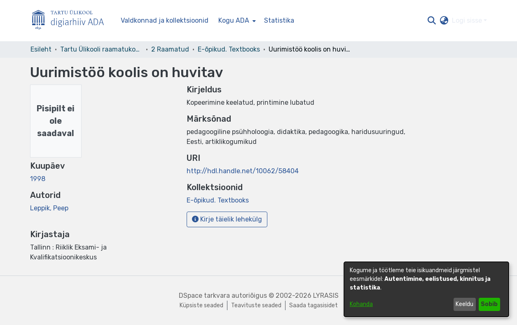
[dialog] (426, 289)
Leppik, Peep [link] (49, 208)
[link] (218, 200)
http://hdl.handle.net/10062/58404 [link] (243, 171)
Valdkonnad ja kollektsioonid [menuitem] (164, 20)
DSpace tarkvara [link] (204, 295)
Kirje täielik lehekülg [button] (227, 219)
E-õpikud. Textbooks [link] (229, 49)
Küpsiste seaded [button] (201, 305)
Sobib (489, 304)
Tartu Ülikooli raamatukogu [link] (101, 49)
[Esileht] (71, 21)
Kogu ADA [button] (233, 20)
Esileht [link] (40, 49)
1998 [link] (37, 179)
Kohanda (361, 304)
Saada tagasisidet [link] (313, 305)
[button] (432, 21)
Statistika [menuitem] (279, 20)
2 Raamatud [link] (170, 49)
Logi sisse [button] (468, 20)
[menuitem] (236, 20)
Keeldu (464, 304)
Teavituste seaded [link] (256, 305)
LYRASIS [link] (326, 295)
